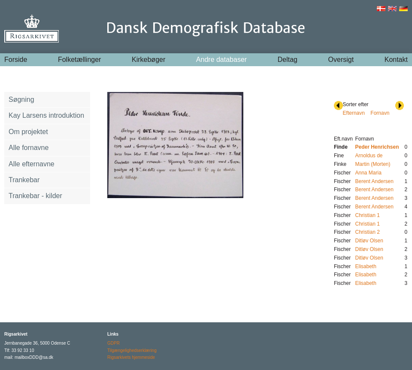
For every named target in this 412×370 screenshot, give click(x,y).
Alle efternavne (32, 164)
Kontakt (396, 59)
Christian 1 (367, 215)
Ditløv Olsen (369, 241)
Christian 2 (367, 232)
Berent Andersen (374, 181)
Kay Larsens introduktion (46, 115)
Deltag (287, 59)
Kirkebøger (148, 59)
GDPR (113, 343)
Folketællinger (79, 59)
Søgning (21, 99)
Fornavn (379, 113)
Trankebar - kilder (35, 195)
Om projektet (28, 131)
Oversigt (341, 59)
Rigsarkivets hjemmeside (131, 357)
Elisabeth (365, 266)
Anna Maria (368, 173)
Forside (15, 59)
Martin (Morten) (372, 164)
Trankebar (24, 179)
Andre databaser (221, 59)
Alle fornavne (28, 147)
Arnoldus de (368, 156)
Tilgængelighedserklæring (132, 350)
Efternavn (354, 113)
